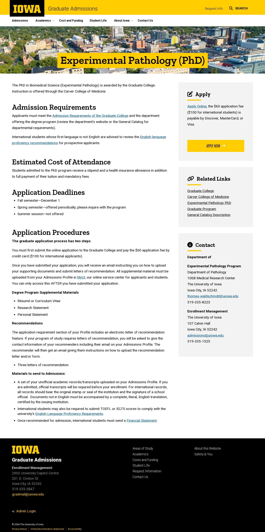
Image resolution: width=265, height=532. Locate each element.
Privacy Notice (19, 529)
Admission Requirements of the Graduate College (90, 116)
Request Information (146, 471)
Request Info (214, 9)
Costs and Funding (145, 460)
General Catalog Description (208, 215)
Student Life (98, 20)
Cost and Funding (71, 20)
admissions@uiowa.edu (205, 335)
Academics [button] (43, 20)
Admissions (20, 20)
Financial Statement (142, 420)
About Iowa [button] (122, 20)
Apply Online (196, 106)
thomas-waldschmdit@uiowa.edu (212, 296)
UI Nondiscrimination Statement (47, 529)
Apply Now (215, 145)
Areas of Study (142, 448)
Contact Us (145, 20)
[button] (238, 8)
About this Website (207, 448)
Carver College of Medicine (208, 197)
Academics (140, 454)
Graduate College (200, 191)
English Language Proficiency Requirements (69, 414)
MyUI (81, 277)
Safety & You (203, 454)
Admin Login (26, 511)
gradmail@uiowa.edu (28, 494)
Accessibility (75, 529)
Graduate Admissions (73, 8)
